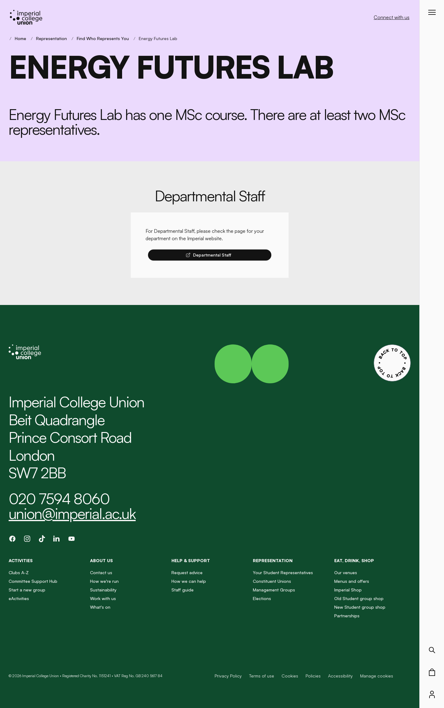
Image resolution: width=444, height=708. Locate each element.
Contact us (101, 572)
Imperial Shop (348, 589)
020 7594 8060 (59, 498)
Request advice (187, 572)
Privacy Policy (228, 675)
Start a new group (27, 589)
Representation (51, 38)
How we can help (188, 581)
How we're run (104, 581)
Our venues (345, 572)
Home (20, 38)
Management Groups (274, 589)
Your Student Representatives (283, 572)
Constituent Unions (272, 581)
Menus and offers (351, 581)
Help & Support (190, 560)
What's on (100, 607)
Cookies (290, 675)
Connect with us (391, 17)
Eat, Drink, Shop (354, 560)
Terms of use (261, 675)
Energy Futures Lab (158, 38)
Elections (262, 598)
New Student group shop (359, 607)
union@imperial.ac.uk (72, 513)
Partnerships (347, 615)
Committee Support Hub (33, 581)
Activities (21, 560)
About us (101, 560)
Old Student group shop (359, 598)
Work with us (103, 598)
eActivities (19, 598)
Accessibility (340, 675)
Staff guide (182, 589)
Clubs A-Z (19, 572)
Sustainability (103, 589)
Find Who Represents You (103, 38)
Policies (313, 675)
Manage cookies (376, 675)
